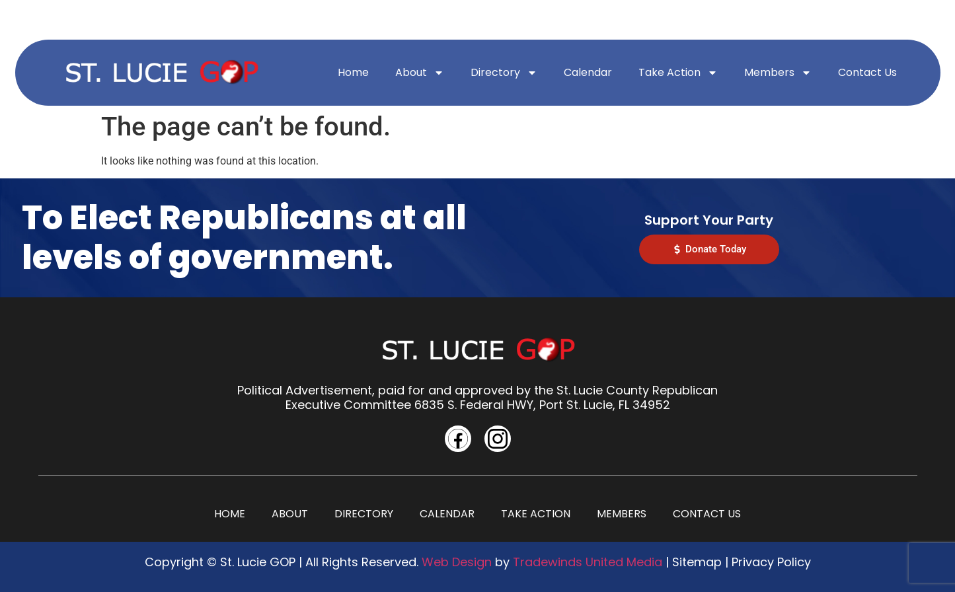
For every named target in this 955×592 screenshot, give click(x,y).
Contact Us (867, 72)
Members (778, 73)
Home (353, 72)
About (419, 73)
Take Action (678, 73)
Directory (504, 73)
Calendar (588, 72)
